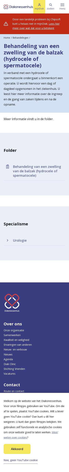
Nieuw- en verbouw (15, 349)
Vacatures (9, 373)
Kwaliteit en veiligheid (16, 340)
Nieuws (8, 354)
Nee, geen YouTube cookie (21, 460)
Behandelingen (20, 37)
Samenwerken (12, 335)
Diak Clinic (10, 364)
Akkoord (17, 449)
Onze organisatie (14, 330)
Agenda (8, 359)
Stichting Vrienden (14, 369)
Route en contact (14, 391)
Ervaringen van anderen (18, 344)
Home (7, 37)
